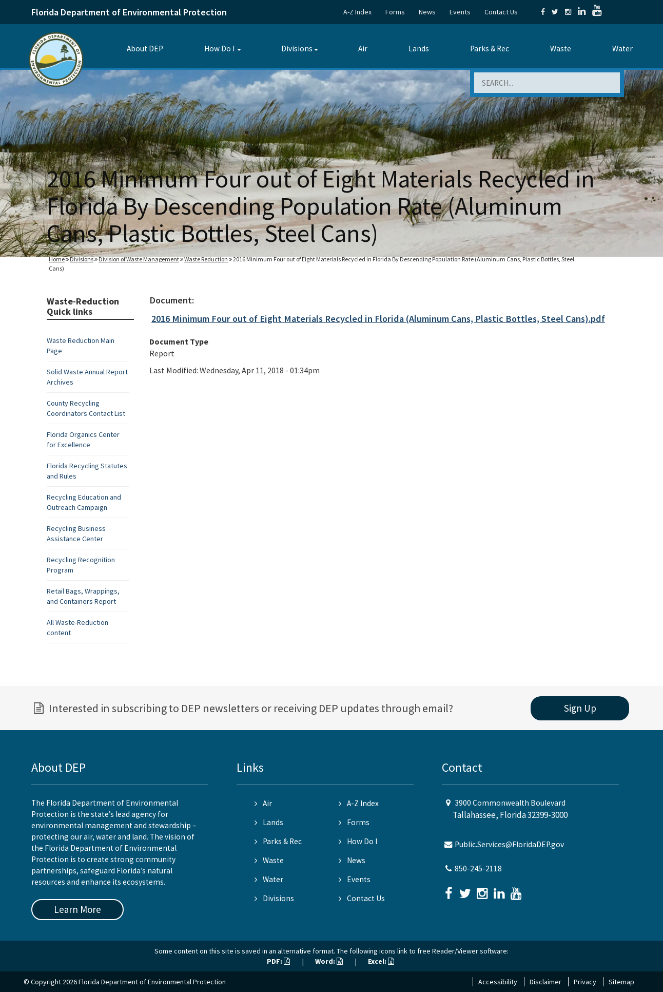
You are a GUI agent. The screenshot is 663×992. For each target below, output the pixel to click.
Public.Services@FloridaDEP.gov (509, 844)
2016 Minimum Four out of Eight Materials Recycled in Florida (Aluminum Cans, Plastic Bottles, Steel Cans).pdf (378, 319)
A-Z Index (357, 11)
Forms (395, 11)
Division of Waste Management (139, 259)
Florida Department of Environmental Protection (129, 12)
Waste (560, 48)
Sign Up (580, 708)
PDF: (278, 961)
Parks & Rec (489, 48)
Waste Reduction (206, 259)
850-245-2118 (478, 868)
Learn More (77, 909)
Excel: (381, 961)
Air (362, 48)
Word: (329, 961)
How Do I (219, 48)
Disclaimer (545, 981)
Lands (418, 48)
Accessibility (497, 981)
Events (460, 11)
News (427, 11)
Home (57, 259)
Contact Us (501, 11)
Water (622, 48)
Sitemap (621, 981)
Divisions (297, 48)
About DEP (145, 48)
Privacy (585, 981)
